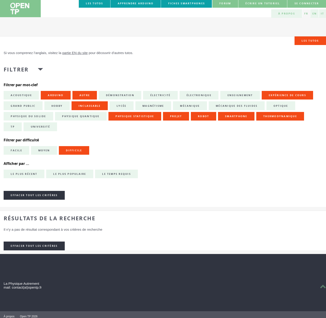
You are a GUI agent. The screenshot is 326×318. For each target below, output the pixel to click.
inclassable (90, 106)
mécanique (190, 106)
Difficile (74, 150)
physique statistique (134, 116)
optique (280, 106)
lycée (121, 106)
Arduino (55, 95)
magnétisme (153, 106)
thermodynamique (280, 116)
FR (306, 13)
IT (322, 13)
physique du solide (28, 116)
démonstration (120, 95)
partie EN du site (75, 53)
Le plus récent (24, 174)
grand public (23, 106)
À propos (286, 13)
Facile (16, 150)
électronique (199, 95)
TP (12, 126)
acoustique (21, 95)
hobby (56, 106)
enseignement (240, 95)
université (40, 126)
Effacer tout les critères (34, 195)
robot (203, 116)
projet (176, 116)
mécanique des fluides (236, 106)
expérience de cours (287, 95)
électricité (160, 95)
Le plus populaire (69, 174)
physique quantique (80, 116)
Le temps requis (116, 174)
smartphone (236, 116)
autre (84, 95)
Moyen (44, 150)
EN (314, 13)
